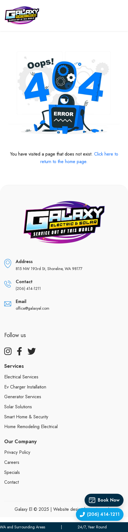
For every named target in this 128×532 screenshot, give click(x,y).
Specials (12, 472)
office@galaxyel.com (32, 308)
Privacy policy (17, 452)
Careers (11, 462)
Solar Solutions (18, 407)
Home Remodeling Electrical (31, 426)
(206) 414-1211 (28, 288)
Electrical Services (21, 377)
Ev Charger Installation (25, 387)
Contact (11, 482)
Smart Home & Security (26, 417)
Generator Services (22, 396)
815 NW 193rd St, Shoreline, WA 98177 (49, 268)
